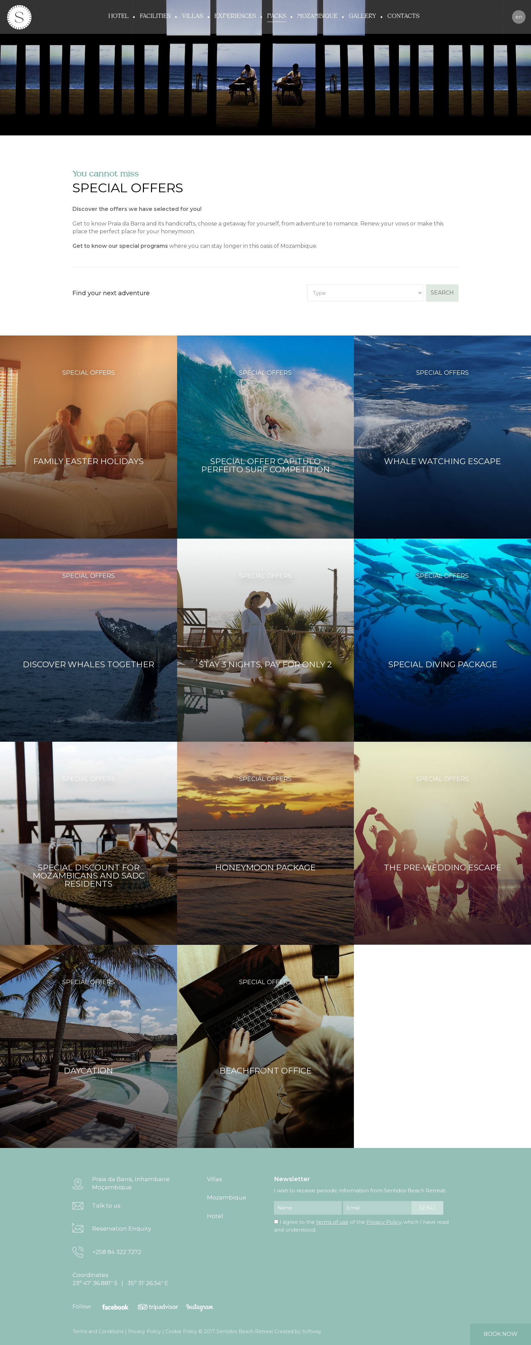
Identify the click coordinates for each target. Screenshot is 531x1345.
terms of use (332, 1222)
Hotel (118, 16)
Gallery (362, 16)
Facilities (155, 16)
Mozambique (317, 16)
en (518, 17)
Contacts (403, 16)
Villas (192, 16)
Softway (311, 1331)
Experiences (235, 16)
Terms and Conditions (98, 1331)
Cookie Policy (181, 1331)
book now (500, 1334)
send (427, 1208)
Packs (276, 16)
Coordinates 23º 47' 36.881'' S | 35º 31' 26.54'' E (120, 1279)
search (442, 292)
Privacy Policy (383, 1222)
